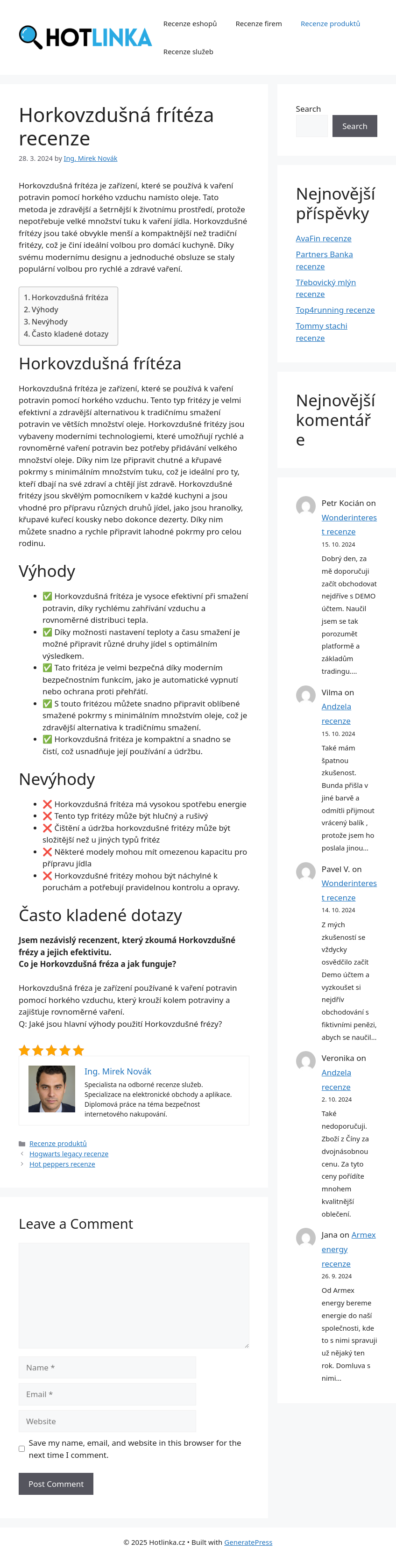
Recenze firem (258, 23)
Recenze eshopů (190, 23)
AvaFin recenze (324, 238)
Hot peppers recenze (62, 1164)
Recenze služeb (188, 51)
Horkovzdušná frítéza (70, 297)
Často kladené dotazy (70, 334)
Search (308, 108)
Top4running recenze (335, 309)
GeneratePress (248, 1542)
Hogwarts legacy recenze (68, 1153)
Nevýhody (50, 322)
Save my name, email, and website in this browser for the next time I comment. (135, 1448)
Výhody (45, 309)
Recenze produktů (331, 23)
